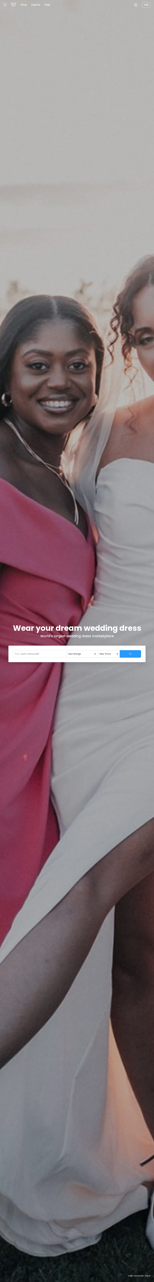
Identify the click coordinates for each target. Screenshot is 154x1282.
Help (47, 4)
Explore (35, 4)
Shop (24, 4)
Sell (146, 4)
